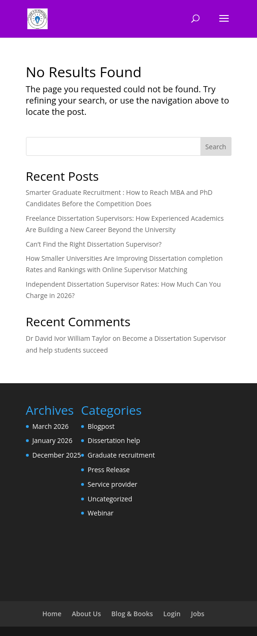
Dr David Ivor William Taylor (68, 338)
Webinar (101, 512)
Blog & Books (132, 613)
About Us (86, 613)
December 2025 (57, 455)
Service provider (112, 484)
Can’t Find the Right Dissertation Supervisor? (94, 244)
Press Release (109, 469)
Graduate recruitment (121, 455)
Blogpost (101, 426)
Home (52, 613)
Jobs (197, 613)
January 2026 (53, 440)
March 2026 (51, 426)
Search (215, 146)
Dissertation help (114, 440)
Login (172, 613)
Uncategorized (110, 498)
